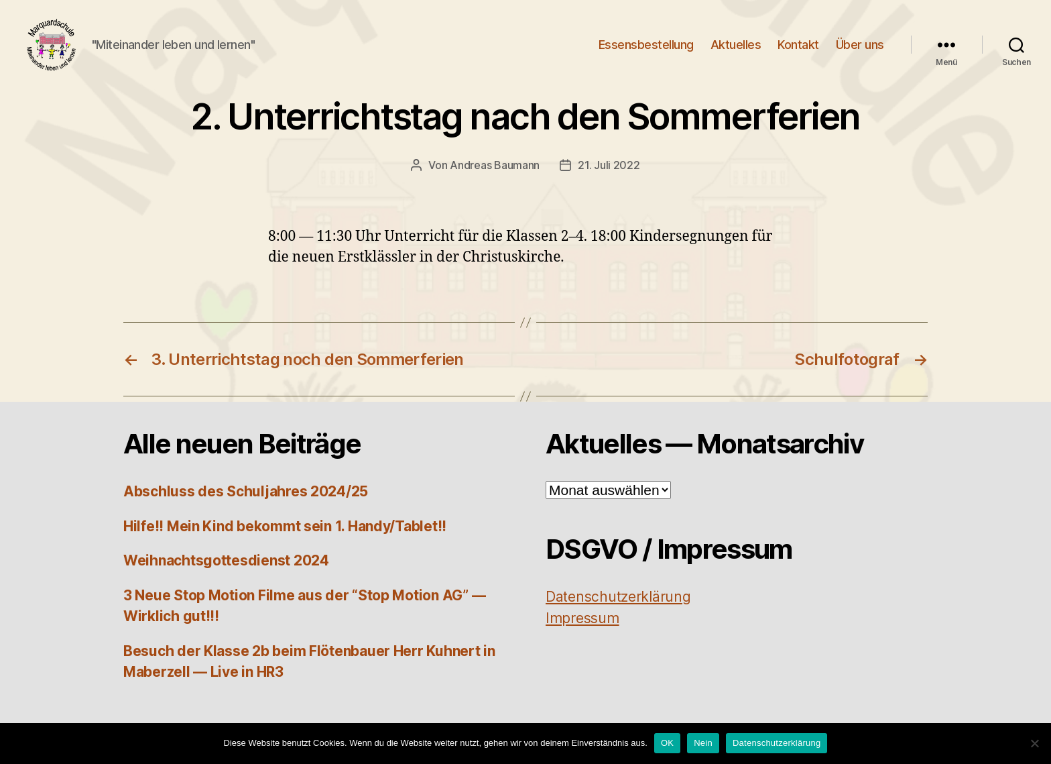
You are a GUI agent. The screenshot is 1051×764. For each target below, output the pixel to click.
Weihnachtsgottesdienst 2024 (226, 569)
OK (667, 743)
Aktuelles (735, 49)
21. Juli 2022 (609, 173)
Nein (703, 743)
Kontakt (798, 49)
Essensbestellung (646, 49)
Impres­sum (582, 626)
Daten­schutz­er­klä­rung (618, 605)
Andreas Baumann (495, 173)
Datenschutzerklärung (776, 743)
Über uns (860, 49)
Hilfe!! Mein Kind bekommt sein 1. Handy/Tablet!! (284, 535)
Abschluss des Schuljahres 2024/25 (245, 500)
